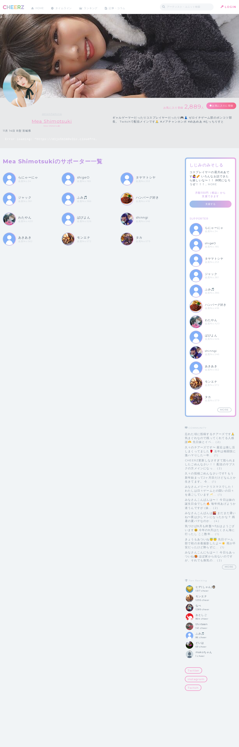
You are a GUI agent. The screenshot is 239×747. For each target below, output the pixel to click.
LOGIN (230, 7)
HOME (41, 7)
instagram (196, 679)
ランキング (96, 7)
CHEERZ (13, 7)
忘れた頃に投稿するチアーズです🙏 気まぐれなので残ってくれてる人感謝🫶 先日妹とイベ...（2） (210, 438)
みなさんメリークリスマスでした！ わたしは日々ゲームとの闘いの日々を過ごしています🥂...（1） (209, 490)
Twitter (193, 670)
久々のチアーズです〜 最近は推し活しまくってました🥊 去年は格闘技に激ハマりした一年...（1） (210, 451)
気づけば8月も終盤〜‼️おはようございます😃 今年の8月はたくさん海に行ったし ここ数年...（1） (210, 530)
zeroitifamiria (52, 114)
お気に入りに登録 (219, 106)
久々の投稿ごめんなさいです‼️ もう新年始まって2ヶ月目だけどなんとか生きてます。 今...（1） (210, 477)
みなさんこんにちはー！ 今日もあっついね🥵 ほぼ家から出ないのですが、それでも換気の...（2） (210, 556)
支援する (210, 204)
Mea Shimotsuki (52, 121)
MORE (212, 184)
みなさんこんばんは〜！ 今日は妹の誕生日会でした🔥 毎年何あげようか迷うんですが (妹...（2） (210, 504)
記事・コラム (125, 7)
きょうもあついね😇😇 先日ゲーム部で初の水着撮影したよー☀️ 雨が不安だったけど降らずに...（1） (210, 543)
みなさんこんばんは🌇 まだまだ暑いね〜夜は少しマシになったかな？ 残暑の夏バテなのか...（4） (210, 517)
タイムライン (67, 7)
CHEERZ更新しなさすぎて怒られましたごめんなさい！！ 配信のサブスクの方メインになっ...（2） (210, 464)
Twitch (193, 688)
